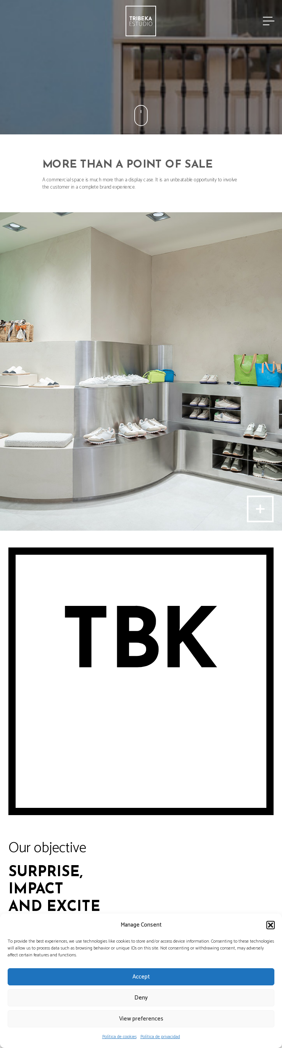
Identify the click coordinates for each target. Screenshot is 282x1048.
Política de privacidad (160, 1036)
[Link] (141, 21)
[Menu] (268, 21)
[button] (270, 925)
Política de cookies (119, 1036)
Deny (141, 998)
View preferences (141, 1019)
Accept (141, 977)
